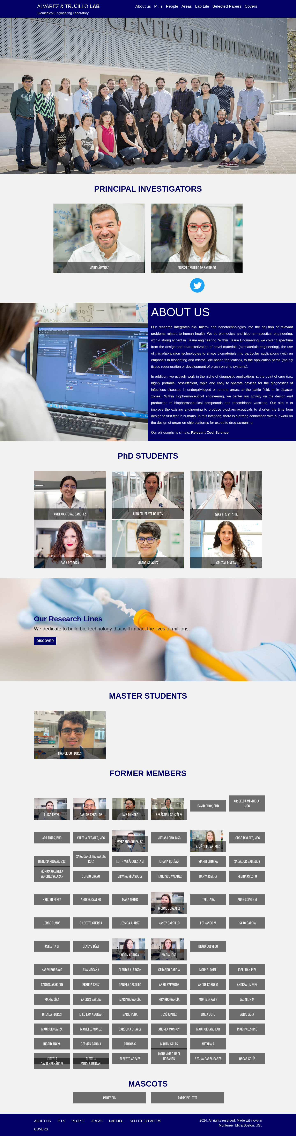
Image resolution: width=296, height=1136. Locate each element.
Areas (187, 6)
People (172, 6)
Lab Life (202, 6)
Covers (251, 6)
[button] (22, 96)
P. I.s (158, 6)
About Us (42, 1120)
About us (143, 6)
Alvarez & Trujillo (68, 6)
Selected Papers (226, 6)
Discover (45, 640)
